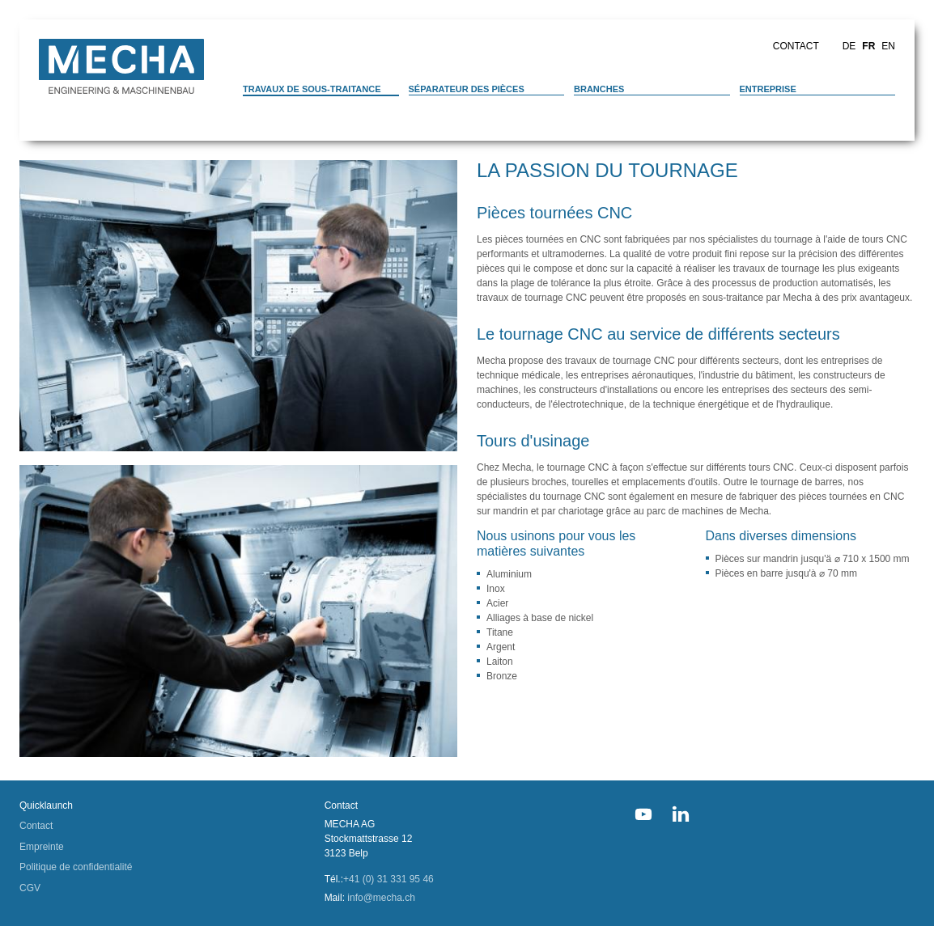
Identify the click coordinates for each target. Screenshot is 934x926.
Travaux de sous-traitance (312, 89)
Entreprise (768, 89)
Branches (599, 89)
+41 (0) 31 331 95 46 (388, 879)
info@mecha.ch (381, 897)
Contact (796, 46)
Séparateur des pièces (466, 89)
